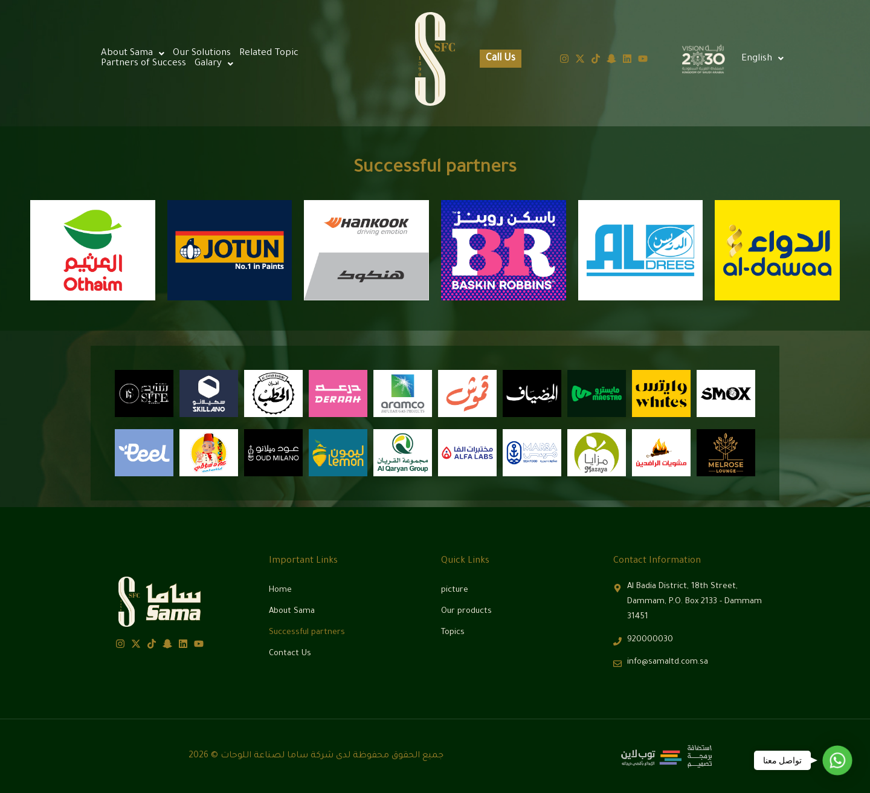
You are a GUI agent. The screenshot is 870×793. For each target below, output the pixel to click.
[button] (762, 59)
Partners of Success (143, 64)
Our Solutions (202, 53)
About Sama (132, 53)
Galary (214, 64)
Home (280, 590)
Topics (453, 632)
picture (454, 590)
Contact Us (290, 653)
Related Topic (268, 53)
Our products (466, 611)
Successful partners (307, 632)
